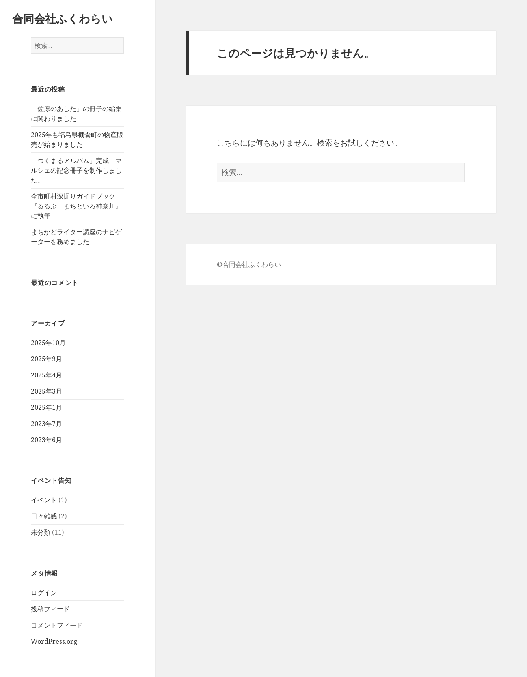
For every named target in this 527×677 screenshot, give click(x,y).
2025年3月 (46, 391)
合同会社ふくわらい (62, 18)
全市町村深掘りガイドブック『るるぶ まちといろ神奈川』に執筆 (76, 206)
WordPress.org (54, 641)
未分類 (40, 532)
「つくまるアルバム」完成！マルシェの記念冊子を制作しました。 (76, 170)
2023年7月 (46, 423)
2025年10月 (48, 342)
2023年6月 (46, 439)
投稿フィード (50, 608)
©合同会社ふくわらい (249, 264)
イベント (44, 499)
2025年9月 (46, 358)
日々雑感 (44, 516)
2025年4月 (46, 375)
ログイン (44, 592)
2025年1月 (46, 407)
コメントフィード (57, 625)
